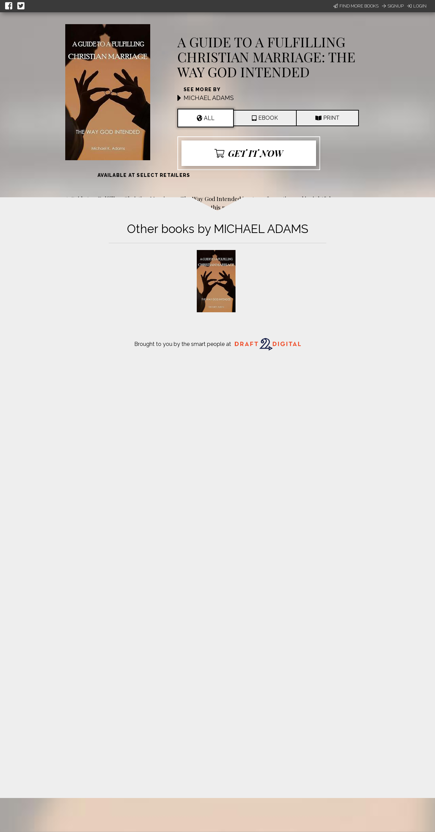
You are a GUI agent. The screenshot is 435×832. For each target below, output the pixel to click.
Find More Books (356, 6)
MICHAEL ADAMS (209, 97)
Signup (393, 6)
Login (417, 6)
